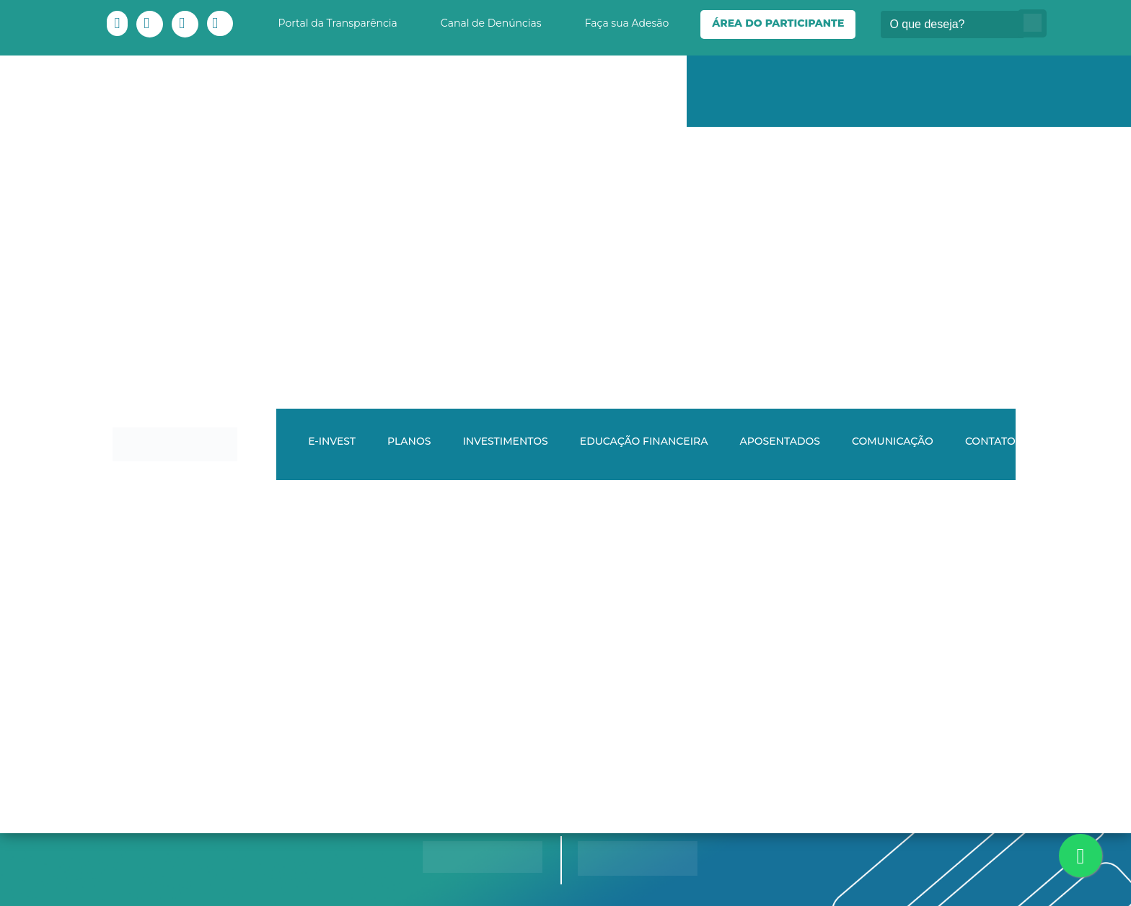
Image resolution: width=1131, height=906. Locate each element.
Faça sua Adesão (627, 23)
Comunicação (892, 441)
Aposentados (779, 441)
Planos (409, 441)
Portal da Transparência (337, 23)
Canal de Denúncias (491, 23)
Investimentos (504, 441)
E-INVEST (332, 441)
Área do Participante (778, 23)
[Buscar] (953, 24)
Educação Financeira (644, 441)
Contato (990, 441)
